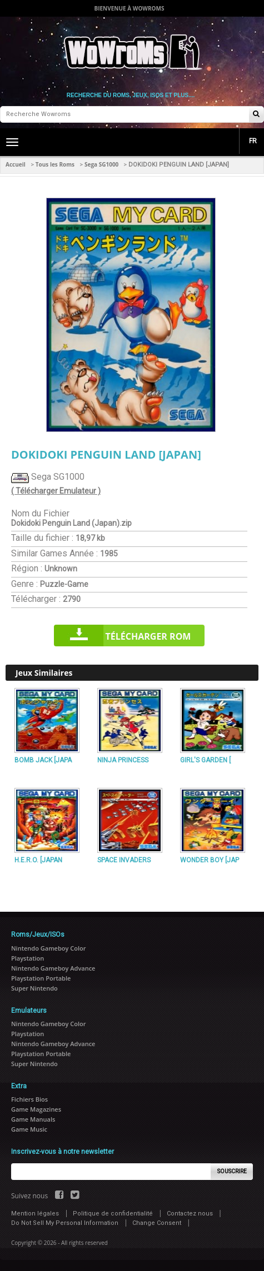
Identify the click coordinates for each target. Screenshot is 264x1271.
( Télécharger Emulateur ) (56, 490)
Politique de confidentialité (113, 1213)
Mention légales (35, 1213)
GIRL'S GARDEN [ (205, 760)
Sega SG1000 (101, 164)
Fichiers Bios (29, 1099)
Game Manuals (33, 1119)
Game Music (29, 1129)
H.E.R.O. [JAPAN (38, 860)
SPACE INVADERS (124, 860)
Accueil (16, 164)
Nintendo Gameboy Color (48, 948)
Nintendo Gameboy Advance (53, 968)
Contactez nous (190, 1213)
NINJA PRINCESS (122, 760)
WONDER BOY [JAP (209, 860)
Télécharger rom (148, 636)
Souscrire (232, 1171)
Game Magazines (36, 1109)
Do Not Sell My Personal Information (64, 1223)
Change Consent (156, 1223)
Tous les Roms (55, 164)
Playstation (27, 958)
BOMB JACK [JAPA (43, 760)
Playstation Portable (41, 978)
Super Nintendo (34, 988)
